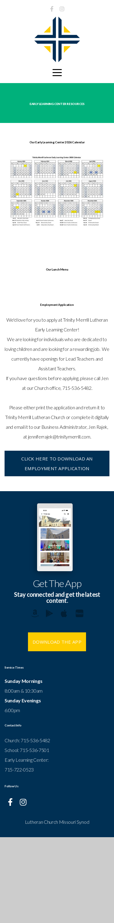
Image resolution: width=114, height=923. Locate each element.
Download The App (57, 728)
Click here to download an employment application (57, 549)
